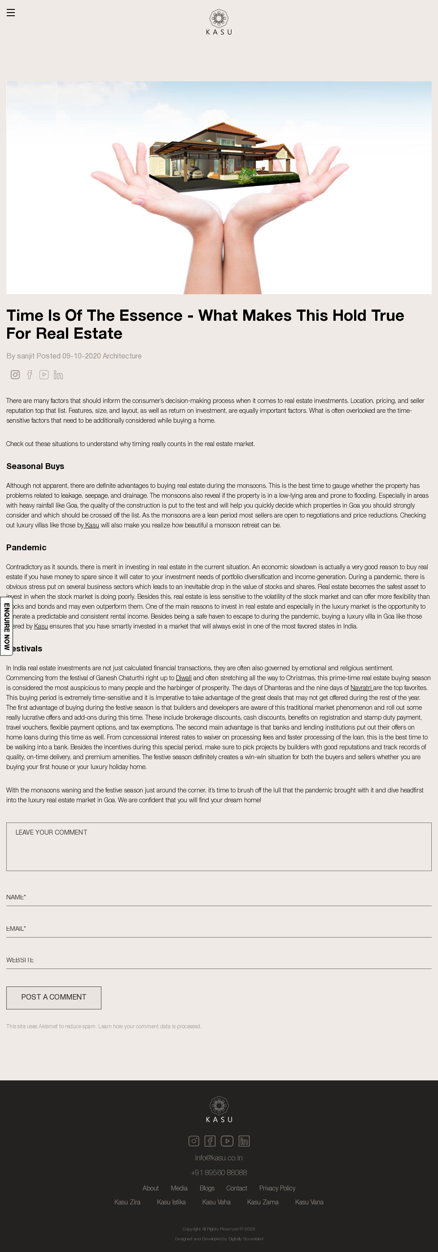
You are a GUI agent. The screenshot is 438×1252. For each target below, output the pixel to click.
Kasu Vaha (216, 1203)
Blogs (207, 1189)
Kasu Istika (171, 1203)
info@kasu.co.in (219, 1158)
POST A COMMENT (54, 998)
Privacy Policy (277, 1189)
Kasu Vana (309, 1203)
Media (179, 1189)
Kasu (91, 525)
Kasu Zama (263, 1203)
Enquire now (6, 626)
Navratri (361, 687)
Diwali (184, 677)
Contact (237, 1189)
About (151, 1189)
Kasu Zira (127, 1203)
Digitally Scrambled (245, 1239)
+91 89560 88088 (219, 1173)
